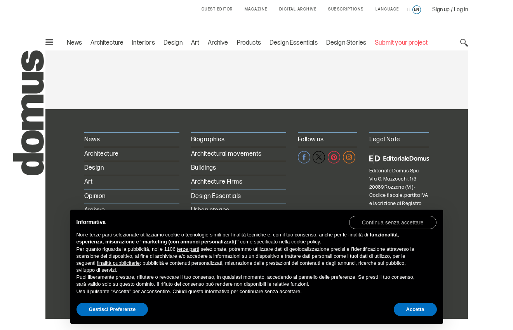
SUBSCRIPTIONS (346, 9)
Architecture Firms (217, 182)
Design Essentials (294, 43)
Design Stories (346, 43)
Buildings (203, 168)
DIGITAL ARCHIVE (298, 9)
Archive (218, 43)
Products (249, 43)
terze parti (188, 249)
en (416, 10)
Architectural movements (226, 154)
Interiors (143, 43)
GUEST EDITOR (217, 9)
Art (195, 43)
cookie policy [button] (305, 242)
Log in (461, 9)
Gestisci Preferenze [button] (112, 309)
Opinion (95, 196)
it (408, 10)
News (74, 43)
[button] (392, 222)
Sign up (441, 9)
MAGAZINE (256, 9)
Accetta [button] (415, 309)
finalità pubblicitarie (118, 263)
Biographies (208, 139)
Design (173, 43)
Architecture (106, 43)
